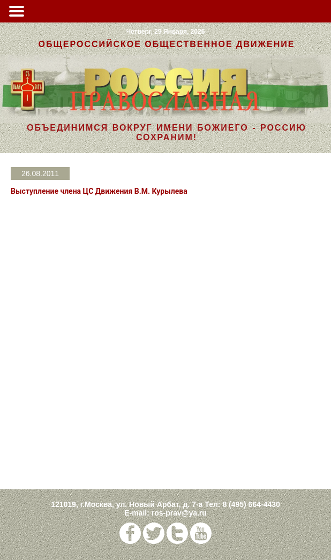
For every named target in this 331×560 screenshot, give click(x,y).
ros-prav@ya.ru (179, 513)
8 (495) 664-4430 (251, 504)
